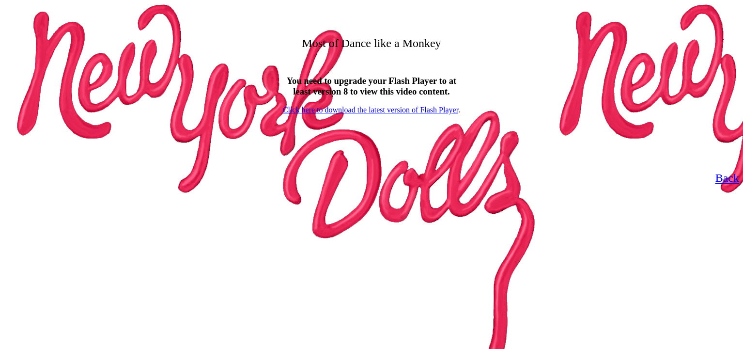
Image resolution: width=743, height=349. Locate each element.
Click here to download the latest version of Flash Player (370, 110)
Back (727, 178)
